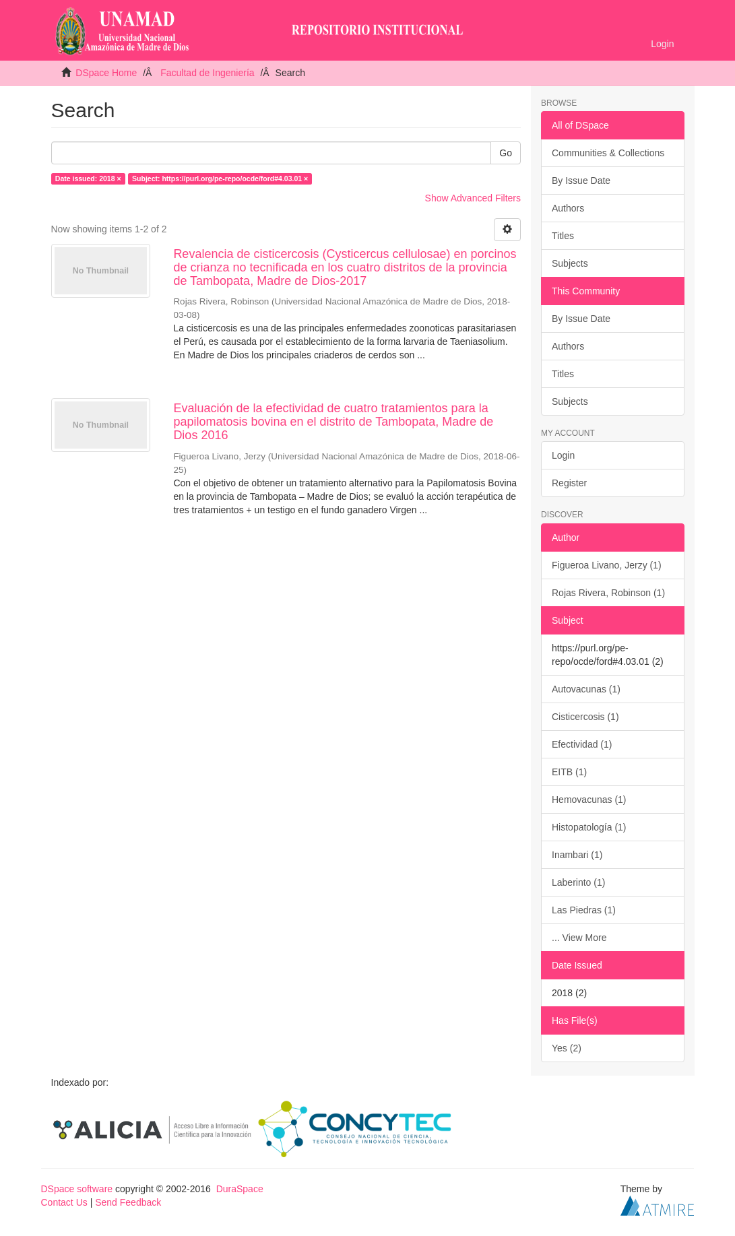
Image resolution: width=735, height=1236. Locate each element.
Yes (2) (566, 1048)
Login (563, 455)
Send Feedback (128, 1202)
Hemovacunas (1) (589, 799)
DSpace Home (106, 72)
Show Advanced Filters (473, 198)
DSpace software (77, 1188)
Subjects (570, 263)
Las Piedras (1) (584, 910)
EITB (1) (569, 772)
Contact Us (64, 1202)
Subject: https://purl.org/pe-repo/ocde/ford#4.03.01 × (220, 178)
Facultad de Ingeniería (207, 72)
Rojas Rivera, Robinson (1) (608, 592)
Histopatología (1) (589, 827)
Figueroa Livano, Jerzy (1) (607, 565)
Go (505, 153)
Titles (563, 235)
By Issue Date (581, 180)
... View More (579, 937)
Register (569, 483)
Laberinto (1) (578, 882)
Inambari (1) (577, 854)
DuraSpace (239, 1188)
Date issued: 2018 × (88, 178)
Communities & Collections (608, 153)
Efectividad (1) (582, 744)
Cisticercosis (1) (585, 716)
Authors (568, 208)
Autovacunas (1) (586, 689)
